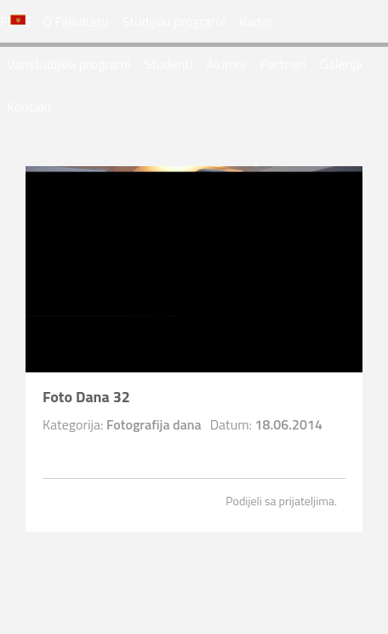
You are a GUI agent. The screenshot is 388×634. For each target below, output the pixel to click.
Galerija (341, 64)
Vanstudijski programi (69, 64)
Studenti (169, 64)
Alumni (226, 64)
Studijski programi (174, 21)
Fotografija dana (154, 424)
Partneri (283, 64)
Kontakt (29, 106)
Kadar (255, 21)
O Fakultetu (76, 21)
